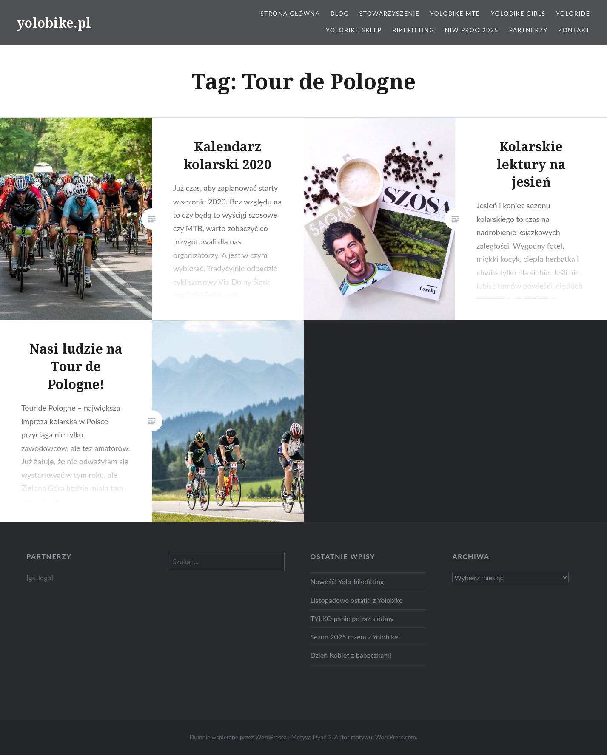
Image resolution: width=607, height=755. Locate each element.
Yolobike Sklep (354, 30)
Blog (340, 13)
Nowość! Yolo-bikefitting (347, 581)
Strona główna (290, 13)
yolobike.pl (54, 22)
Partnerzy (528, 30)
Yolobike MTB (455, 13)
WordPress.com (395, 737)
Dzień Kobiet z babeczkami (350, 655)
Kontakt (574, 30)
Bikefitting (413, 30)
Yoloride (573, 13)
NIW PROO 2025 (472, 30)
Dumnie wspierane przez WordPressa (238, 737)
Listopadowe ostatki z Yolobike (356, 600)
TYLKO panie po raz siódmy (351, 618)
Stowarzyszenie (389, 13)
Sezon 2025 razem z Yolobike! (354, 637)
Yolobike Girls (518, 13)
